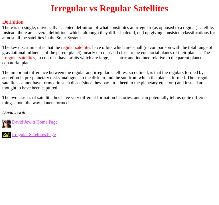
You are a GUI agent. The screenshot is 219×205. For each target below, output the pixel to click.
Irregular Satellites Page (34, 134)
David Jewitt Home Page (35, 122)
